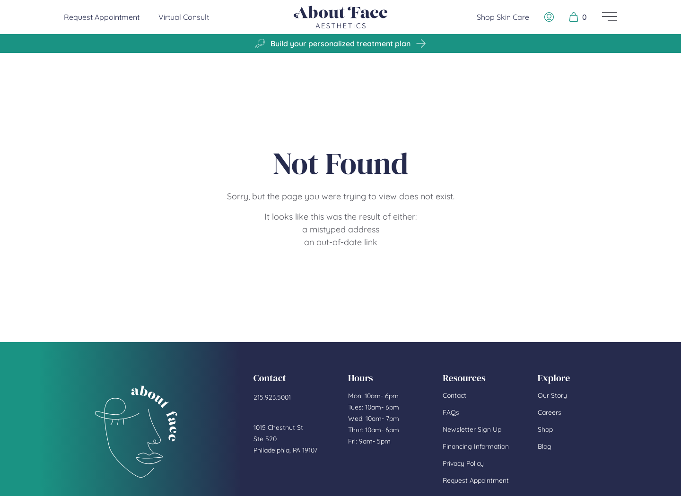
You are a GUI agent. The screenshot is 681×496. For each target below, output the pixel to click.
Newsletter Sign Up (472, 429)
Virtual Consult (183, 17)
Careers (549, 412)
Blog (544, 446)
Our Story (552, 395)
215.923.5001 (272, 397)
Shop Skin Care (503, 17)
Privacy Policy (463, 463)
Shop (545, 429)
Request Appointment (102, 16)
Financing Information (476, 446)
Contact (454, 395)
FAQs (451, 412)
